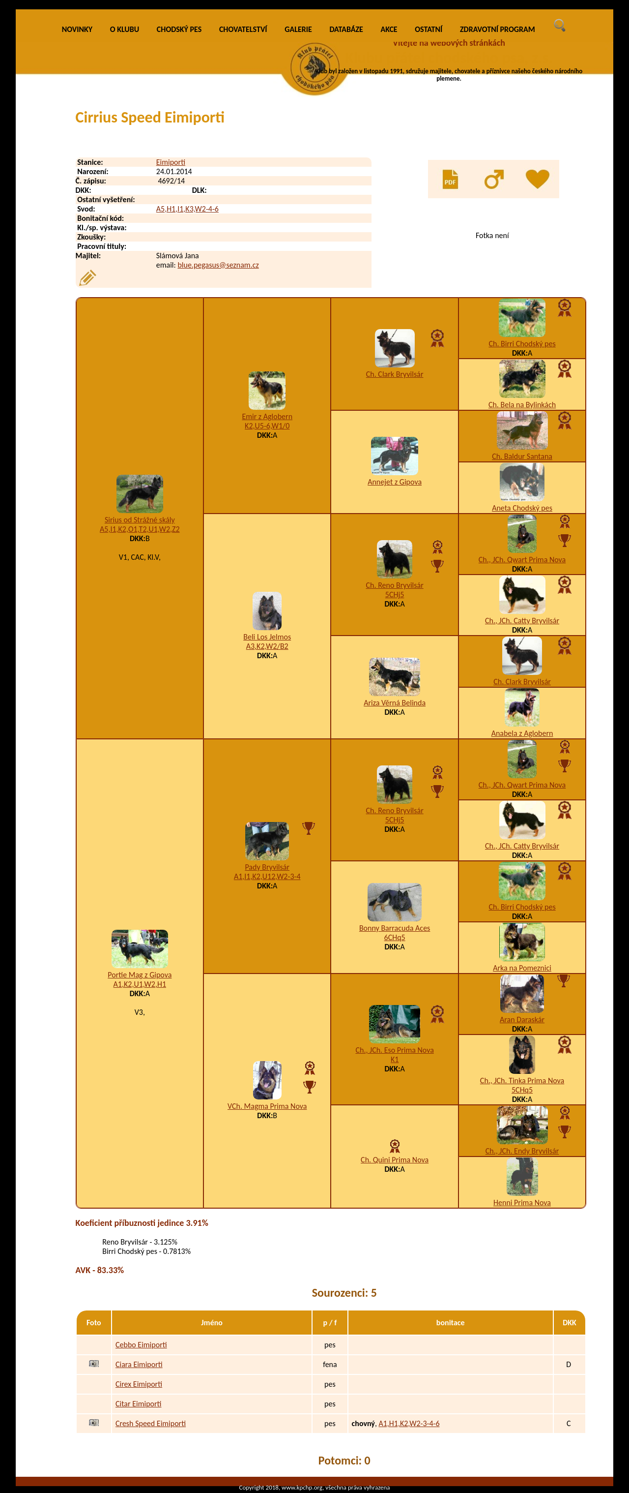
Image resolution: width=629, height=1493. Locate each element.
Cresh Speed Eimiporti (150, 1423)
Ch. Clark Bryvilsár (395, 374)
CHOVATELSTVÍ (243, 29)
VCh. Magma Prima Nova (267, 1106)
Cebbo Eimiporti (141, 1344)
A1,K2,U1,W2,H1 (140, 984)
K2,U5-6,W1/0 (267, 425)
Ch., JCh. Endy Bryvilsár (522, 1151)
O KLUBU (124, 29)
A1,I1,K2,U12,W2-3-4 (267, 876)
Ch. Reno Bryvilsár (395, 585)
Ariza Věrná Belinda (395, 702)
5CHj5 (394, 594)
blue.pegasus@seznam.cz (217, 265)
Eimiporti (170, 162)
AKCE (389, 29)
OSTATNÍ (428, 29)
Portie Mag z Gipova (140, 974)
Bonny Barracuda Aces (394, 928)
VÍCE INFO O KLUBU (470, 101)
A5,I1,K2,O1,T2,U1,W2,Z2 (140, 529)
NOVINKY (77, 29)
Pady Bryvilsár (267, 867)
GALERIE (298, 29)
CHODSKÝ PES (179, 29)
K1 (395, 1059)
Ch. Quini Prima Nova (395, 1159)
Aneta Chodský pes (522, 508)
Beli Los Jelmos (267, 636)
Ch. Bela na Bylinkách (522, 404)
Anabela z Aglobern (522, 733)
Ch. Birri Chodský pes (521, 343)
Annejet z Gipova (395, 482)
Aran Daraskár (522, 1019)
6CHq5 (394, 937)
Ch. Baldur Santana (522, 456)
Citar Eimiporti (138, 1403)
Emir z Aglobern (267, 416)
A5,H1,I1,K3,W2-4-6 (187, 208)
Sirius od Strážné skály (140, 519)
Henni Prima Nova (522, 1202)
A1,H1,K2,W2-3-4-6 (408, 1423)
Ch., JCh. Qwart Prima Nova (522, 559)
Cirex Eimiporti (138, 1384)
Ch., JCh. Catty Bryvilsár (522, 620)
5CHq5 (522, 1090)
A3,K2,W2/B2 (267, 646)
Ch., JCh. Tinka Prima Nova (522, 1080)
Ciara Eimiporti (139, 1364)
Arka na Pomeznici (522, 968)
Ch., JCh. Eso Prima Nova (394, 1050)
